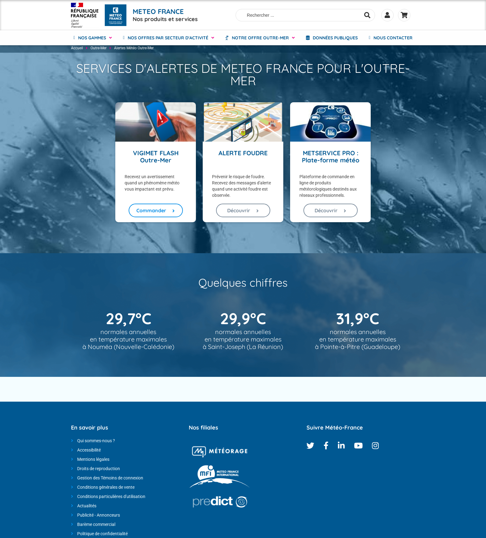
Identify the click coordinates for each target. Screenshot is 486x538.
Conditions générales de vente (106, 488)
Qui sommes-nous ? (96, 442)
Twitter (310, 447)
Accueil (77, 49)
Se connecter (387, 15)
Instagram (375, 447)
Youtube (358, 447)
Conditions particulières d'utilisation (111, 498)
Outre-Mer (99, 49)
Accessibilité (89, 451)
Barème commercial (96, 525)
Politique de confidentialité (102, 535)
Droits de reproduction (98, 470)
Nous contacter (393, 37)
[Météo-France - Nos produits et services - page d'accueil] (85, 14)
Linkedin (341, 447)
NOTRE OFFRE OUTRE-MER (260, 37)
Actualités (86, 507)
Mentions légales (93, 460)
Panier (404, 15)
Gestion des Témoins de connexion (110, 479)
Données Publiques (335, 37)
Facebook (326, 447)
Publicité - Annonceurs (98, 516)
